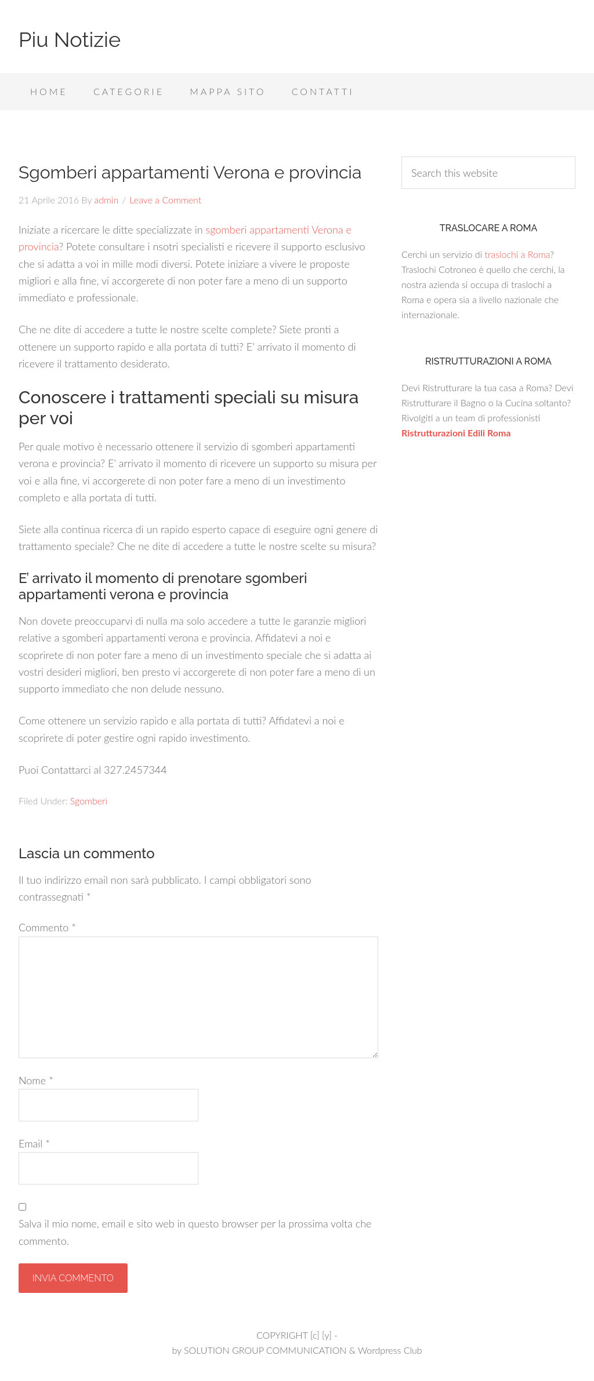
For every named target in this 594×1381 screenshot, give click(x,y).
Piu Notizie (70, 39)
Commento (47, 927)
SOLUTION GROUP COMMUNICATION (265, 1350)
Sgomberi (89, 800)
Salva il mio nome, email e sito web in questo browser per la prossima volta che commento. (195, 1232)
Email (34, 1143)
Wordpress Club (390, 1350)
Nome (36, 1080)
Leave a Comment (166, 199)
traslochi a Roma (517, 254)
